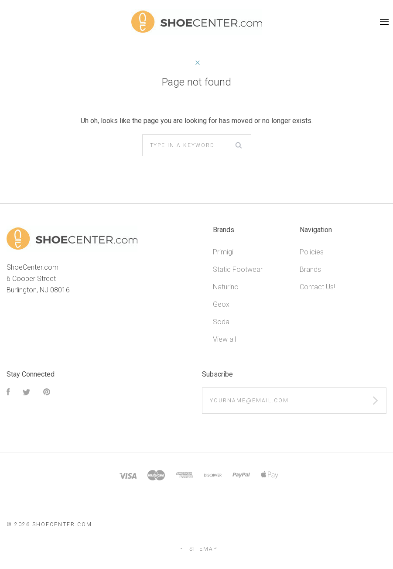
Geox (221, 304)
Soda (221, 322)
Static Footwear (238, 269)
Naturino (226, 287)
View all (224, 339)
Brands (310, 269)
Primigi (223, 252)
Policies (312, 252)
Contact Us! (317, 287)
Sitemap (203, 549)
